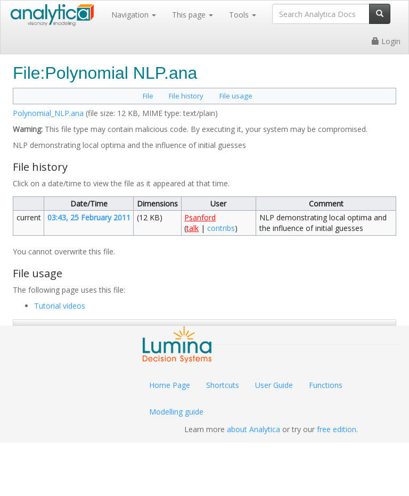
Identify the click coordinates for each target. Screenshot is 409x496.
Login (386, 41)
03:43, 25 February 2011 (88, 217)
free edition (336, 429)
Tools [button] (242, 15)
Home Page (169, 385)
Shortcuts (222, 385)
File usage (235, 96)
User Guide (274, 385)
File (148, 96)
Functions (325, 385)
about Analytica (253, 429)
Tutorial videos (59, 306)
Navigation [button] (133, 15)
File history (186, 96)
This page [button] (192, 15)
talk (192, 228)
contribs (221, 228)
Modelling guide (176, 412)
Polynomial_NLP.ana (48, 113)
